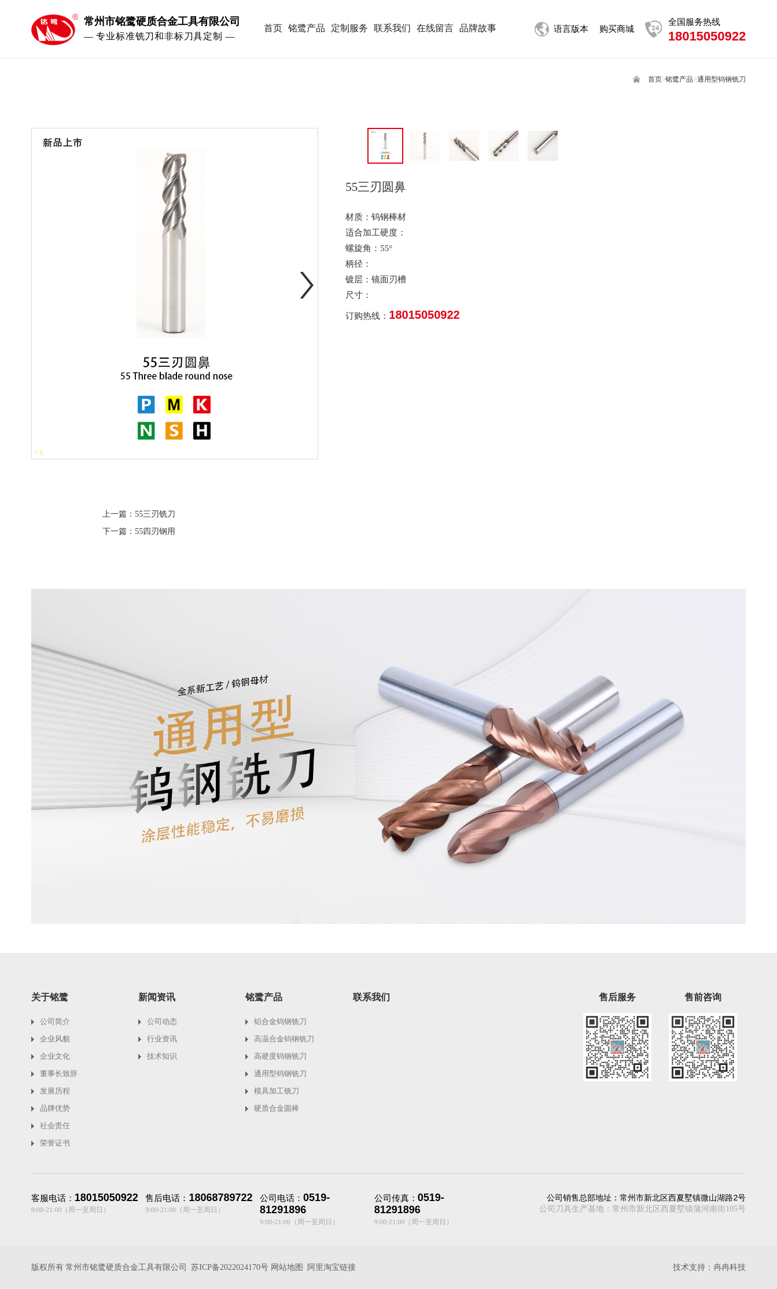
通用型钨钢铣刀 (721, 79)
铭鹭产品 (679, 79)
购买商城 (616, 29)
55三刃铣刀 (155, 514)
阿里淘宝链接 (331, 1267)
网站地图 (287, 1267)
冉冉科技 (729, 1267)
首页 (655, 79)
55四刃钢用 (155, 531)
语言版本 (571, 29)
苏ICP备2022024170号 (229, 1267)
